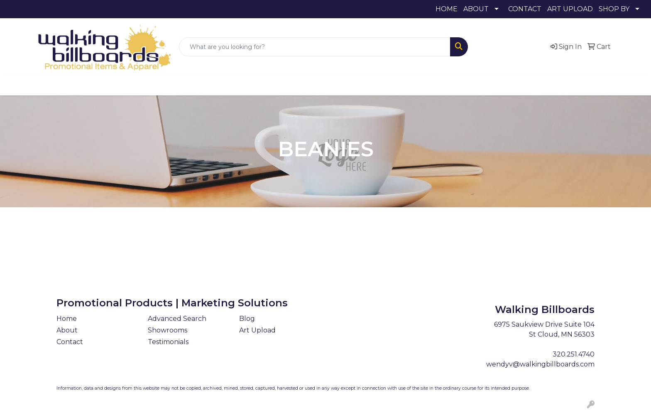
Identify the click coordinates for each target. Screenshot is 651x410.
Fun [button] (291, 85)
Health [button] (371, 85)
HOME (447, 9)
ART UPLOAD (570, 9)
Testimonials (168, 342)
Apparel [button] (140, 85)
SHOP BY (614, 9)
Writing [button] (473, 85)
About (67, 330)
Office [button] (406, 85)
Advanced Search (177, 319)
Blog (247, 319)
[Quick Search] (314, 46)
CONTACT (524, 9)
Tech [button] (439, 85)
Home (66, 319)
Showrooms (167, 330)
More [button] (507, 85)
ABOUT (476, 9)
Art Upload (257, 330)
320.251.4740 (31, 9)
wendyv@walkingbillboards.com (121, 9)
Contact (69, 342)
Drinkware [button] (253, 85)
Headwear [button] (329, 85)
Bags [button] (214, 85)
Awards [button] (180, 85)
